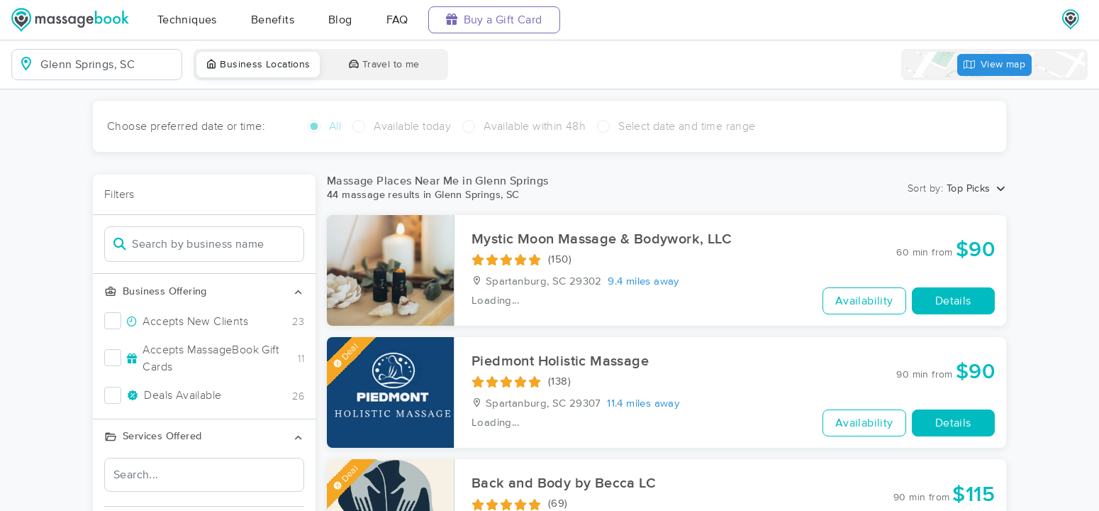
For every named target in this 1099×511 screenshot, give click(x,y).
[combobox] (108, 64)
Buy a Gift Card (494, 19)
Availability (864, 301)
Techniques (187, 20)
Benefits (272, 20)
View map (995, 65)
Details (953, 301)
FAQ (397, 20)
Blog (340, 20)
